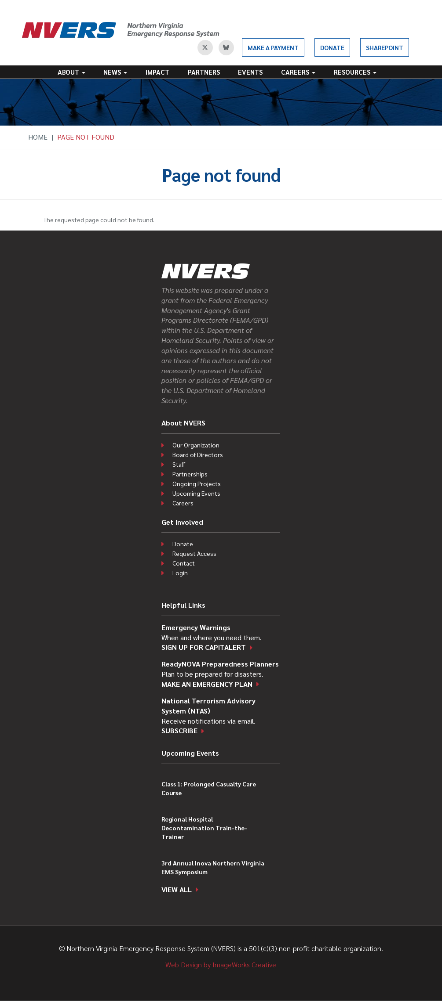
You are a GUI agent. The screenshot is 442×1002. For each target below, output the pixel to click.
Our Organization (195, 445)
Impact (157, 72)
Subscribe (179, 730)
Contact (183, 563)
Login (180, 573)
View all (176, 889)
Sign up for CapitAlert (203, 647)
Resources (355, 72)
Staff (178, 464)
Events (250, 72)
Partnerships (190, 474)
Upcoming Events (196, 493)
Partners (204, 72)
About (71, 72)
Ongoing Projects (196, 483)
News (115, 72)
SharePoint (384, 47)
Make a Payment (273, 47)
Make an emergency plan (206, 683)
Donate (332, 47)
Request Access (194, 553)
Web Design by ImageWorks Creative (220, 964)
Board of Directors (197, 454)
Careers (298, 72)
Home (37, 136)
